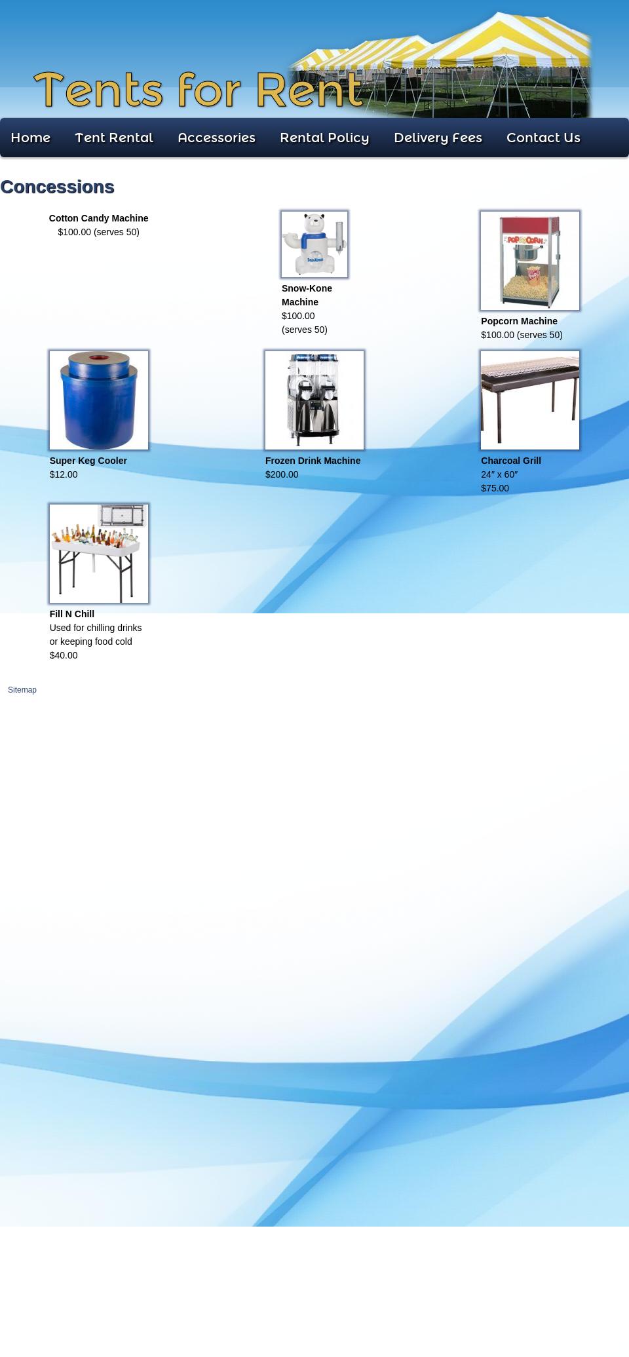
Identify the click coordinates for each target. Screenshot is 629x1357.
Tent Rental (114, 137)
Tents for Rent (198, 90)
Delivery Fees (438, 137)
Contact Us (543, 137)
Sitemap (22, 690)
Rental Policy (325, 137)
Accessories (217, 137)
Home (30, 137)
